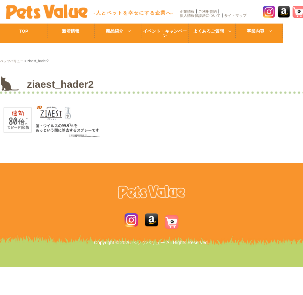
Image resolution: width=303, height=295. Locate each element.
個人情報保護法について (200, 15)
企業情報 (187, 11)
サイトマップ (235, 15)
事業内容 (255, 31)
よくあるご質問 (208, 31)
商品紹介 (114, 31)
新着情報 (70, 31)
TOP (23, 31)
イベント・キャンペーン (165, 33)
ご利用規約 (207, 11)
